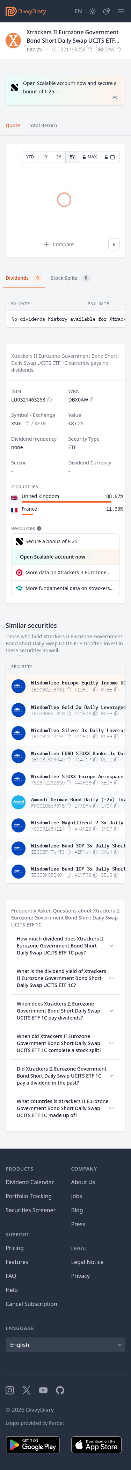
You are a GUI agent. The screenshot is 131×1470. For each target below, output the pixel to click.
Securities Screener (31, 1210)
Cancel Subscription (31, 1304)
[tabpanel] (65, 201)
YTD (30, 157)
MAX (89, 157)
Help (12, 1290)
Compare (58, 244)
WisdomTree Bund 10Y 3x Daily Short (78, 868)
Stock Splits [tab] (71, 278)
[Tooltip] (38, 528)
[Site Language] (78, 11)
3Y (58, 157)
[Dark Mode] (92, 11)
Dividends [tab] (24, 278)
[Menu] (121, 11)
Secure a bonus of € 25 (52, 541)
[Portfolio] (106, 11)
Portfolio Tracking (29, 1196)
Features (17, 1262)
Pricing (15, 1248)
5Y (72, 157)
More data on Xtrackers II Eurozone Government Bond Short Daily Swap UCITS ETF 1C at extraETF (70, 572)
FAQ (11, 1276)
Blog (77, 1210)
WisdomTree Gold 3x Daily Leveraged (78, 706)
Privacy (80, 1276)
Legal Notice (87, 1262)
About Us (83, 1182)
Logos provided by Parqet (35, 1423)
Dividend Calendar (30, 1182)
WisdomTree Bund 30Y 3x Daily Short (78, 844)
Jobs (76, 1196)
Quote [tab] (13, 125)
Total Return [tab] (43, 125)
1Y (45, 157)
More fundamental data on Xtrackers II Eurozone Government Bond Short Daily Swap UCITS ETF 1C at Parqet (70, 588)
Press (78, 1224)
